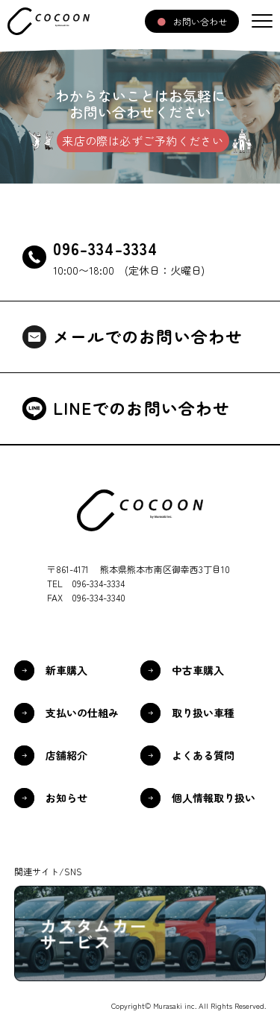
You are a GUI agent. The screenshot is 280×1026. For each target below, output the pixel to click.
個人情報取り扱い (213, 797)
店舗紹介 (66, 755)
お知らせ (66, 797)
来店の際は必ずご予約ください (142, 140)
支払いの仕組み (82, 712)
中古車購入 (198, 670)
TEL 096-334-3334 (86, 583)
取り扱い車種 (203, 712)
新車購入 (66, 670)
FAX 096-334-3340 (86, 597)
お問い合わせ (200, 21)
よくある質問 (203, 755)
